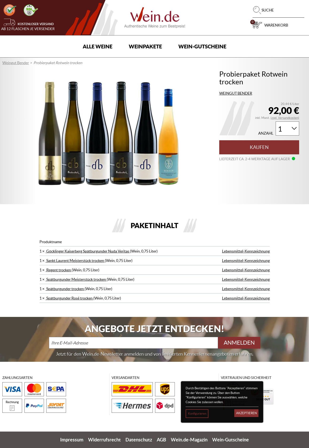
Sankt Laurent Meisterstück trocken (75, 260)
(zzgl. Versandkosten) (284, 118)
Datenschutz (138, 439)
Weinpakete (145, 46)
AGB (161, 439)
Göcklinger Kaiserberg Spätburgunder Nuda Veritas (88, 251)
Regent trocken (59, 270)
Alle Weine (97, 46)
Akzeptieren (246, 413)
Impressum (71, 439)
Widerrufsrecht (104, 439)
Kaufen (259, 147)
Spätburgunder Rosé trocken (69, 298)
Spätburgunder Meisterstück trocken (76, 279)
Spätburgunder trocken (65, 289)
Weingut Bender (15, 63)
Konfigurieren (197, 413)
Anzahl (265, 133)
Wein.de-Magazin (189, 439)
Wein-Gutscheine (202, 46)
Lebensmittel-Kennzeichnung (246, 251)
